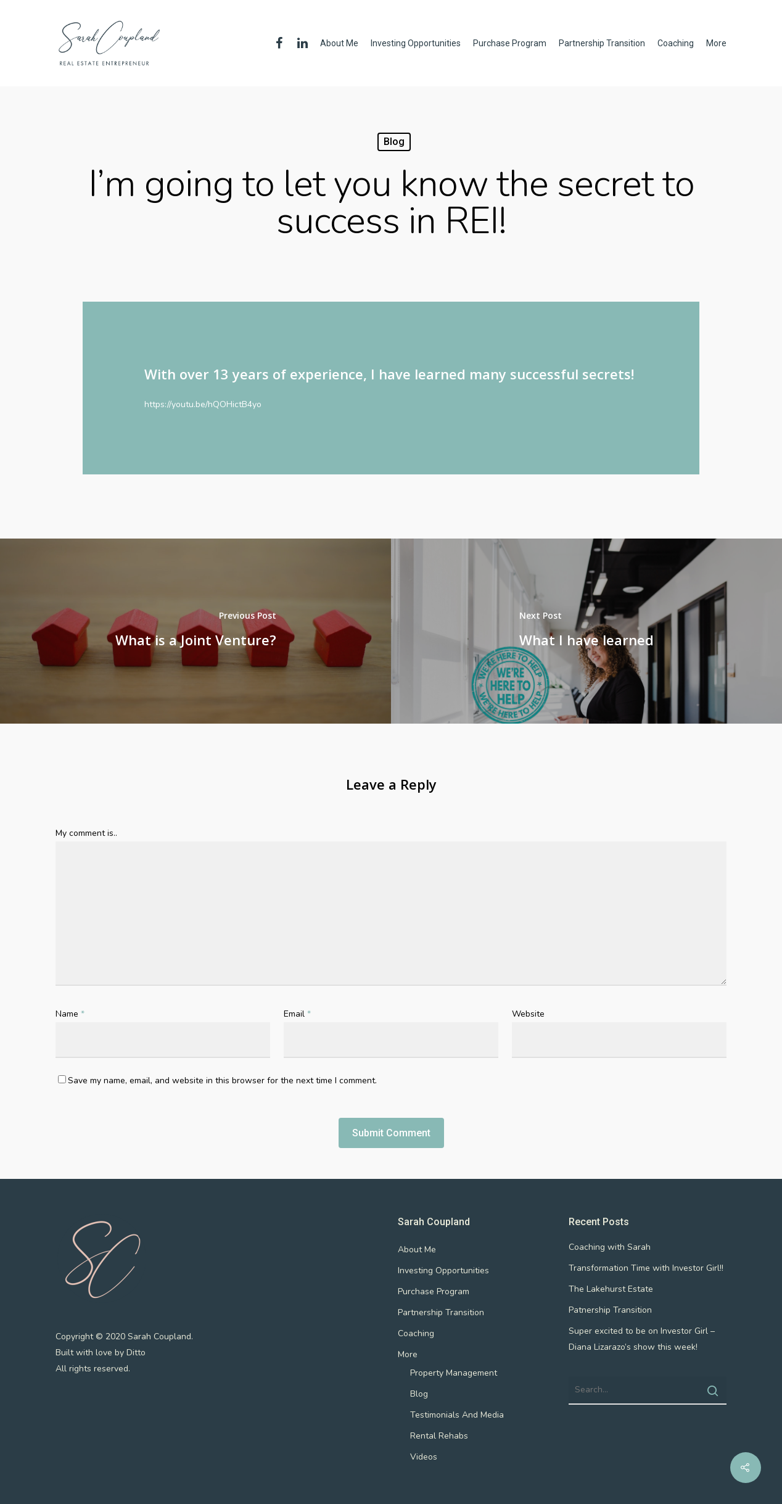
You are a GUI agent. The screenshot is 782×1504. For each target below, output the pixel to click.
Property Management (453, 1373)
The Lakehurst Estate (611, 1289)
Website (528, 1014)
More (716, 43)
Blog (394, 141)
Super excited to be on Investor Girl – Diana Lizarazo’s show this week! (642, 1339)
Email (297, 1014)
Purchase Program (509, 43)
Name (70, 1014)
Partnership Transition (602, 43)
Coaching (675, 43)
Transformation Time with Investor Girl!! (646, 1268)
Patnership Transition (610, 1310)
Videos (423, 1457)
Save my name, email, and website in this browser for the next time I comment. (222, 1080)
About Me (339, 43)
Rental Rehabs (439, 1436)
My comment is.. (86, 833)
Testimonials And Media (457, 1415)
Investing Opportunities (416, 43)
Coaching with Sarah (610, 1247)
